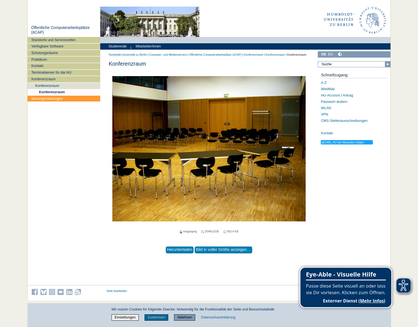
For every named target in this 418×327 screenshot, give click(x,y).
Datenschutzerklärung (218, 317)
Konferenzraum (43, 79)
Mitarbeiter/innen (148, 46)
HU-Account (330, 95)
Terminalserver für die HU (51, 72)
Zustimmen (156, 317)
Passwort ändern (334, 102)
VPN (324, 114)
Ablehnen (184, 317)
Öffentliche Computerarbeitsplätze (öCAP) (215, 54)
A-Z (324, 83)
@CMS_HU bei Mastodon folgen (342, 142)
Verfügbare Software (47, 46)
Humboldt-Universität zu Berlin (128, 54)
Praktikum (39, 59)
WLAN (326, 108)
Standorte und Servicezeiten (53, 40)
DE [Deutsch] (323, 54)
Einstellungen (125, 317)
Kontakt (37, 66)
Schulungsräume (44, 53)
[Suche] (354, 64)
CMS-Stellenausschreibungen (344, 121)
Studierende (117, 46)
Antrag (348, 95)
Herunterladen (179, 249)
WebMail (328, 89)
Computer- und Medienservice (168, 54)
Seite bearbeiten (117, 291)
